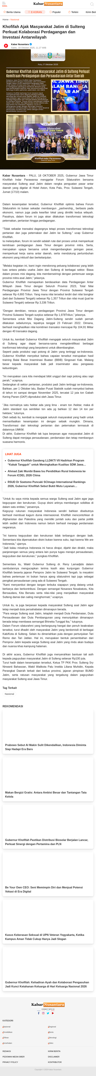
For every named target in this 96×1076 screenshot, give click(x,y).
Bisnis (51, 1032)
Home (6, 19)
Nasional (9, 694)
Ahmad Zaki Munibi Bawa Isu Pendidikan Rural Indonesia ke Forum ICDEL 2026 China (47, 473)
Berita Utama (13, 12)
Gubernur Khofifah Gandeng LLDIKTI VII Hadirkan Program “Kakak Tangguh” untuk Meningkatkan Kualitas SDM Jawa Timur (46, 463)
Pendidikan (7, 1032)
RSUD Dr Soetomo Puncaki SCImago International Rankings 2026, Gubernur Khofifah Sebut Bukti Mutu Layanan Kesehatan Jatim (47, 484)
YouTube (52, 1015)
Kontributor (55, 1062)
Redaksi (7, 1051)
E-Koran (36, 12)
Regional (52, 1027)
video (51, 1043)
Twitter (48, 1015)
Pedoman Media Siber (14, 1057)
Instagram (43, 1015)
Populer (57, 12)
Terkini (74, 12)
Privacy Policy (10, 1062)
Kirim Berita (54, 1051)
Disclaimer (54, 1057)
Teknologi (52, 1038)
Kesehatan (7, 1043)
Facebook (38, 1015)
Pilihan (6, 1038)
